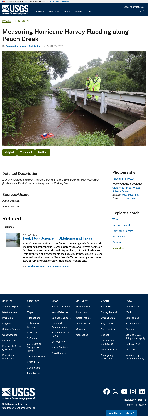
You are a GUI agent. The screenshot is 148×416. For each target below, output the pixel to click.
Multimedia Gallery (33, 325)
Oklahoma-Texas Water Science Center (48, 266)
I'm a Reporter (59, 353)
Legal (129, 301)
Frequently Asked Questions (12, 348)
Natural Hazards (121, 225)
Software (32, 338)
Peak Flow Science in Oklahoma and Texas (57, 238)
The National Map (36, 356)
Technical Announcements (60, 325)
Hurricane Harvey (122, 230)
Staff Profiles (83, 318)
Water (115, 219)
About (91, 11)
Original (9, 152)
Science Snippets (61, 318)
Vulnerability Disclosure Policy (135, 357)
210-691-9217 (129, 198)
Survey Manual (109, 312)
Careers (80, 329)
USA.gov (130, 349)
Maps (30, 312)
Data (29, 306)
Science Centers (11, 329)
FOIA (128, 312)
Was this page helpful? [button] (121, 413)
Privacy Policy (133, 323)
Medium (42, 152)
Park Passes (33, 373)
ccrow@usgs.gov (129, 194)
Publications (33, 318)
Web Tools (32, 332)
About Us (106, 306)
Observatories (9, 335)
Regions (6, 323)
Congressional (108, 329)
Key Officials (108, 323)
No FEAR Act (133, 344)
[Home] (15, 14)
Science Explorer (11, 306)
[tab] (9, 226)
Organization (108, 318)
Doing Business (109, 349)
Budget (105, 335)
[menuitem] (40, 10)
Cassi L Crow (123, 179)
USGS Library (34, 362)
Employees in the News (61, 334)
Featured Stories (61, 306)
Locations (81, 312)
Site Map (130, 329)
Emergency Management (108, 357)
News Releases (60, 312)
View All (118, 248)
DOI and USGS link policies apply (135, 337)
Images (6, 21)
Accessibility (132, 306)
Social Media (83, 323)
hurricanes (118, 236)
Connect (79, 11)
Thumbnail (26, 152)
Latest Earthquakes (134, 6)
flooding (117, 242)
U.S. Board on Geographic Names (34, 347)
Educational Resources (8, 357)
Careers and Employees (107, 342)
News (67, 11)
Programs (7, 318)
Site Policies (132, 318)
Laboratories (9, 340)
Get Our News (59, 341)
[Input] (127, 11)
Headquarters (83, 306)
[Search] (143, 11)
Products (54, 11)
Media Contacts (60, 347)
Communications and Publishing (23, 46)
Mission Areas (9, 312)
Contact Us (82, 335)
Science (40, 11)
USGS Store (33, 367)
